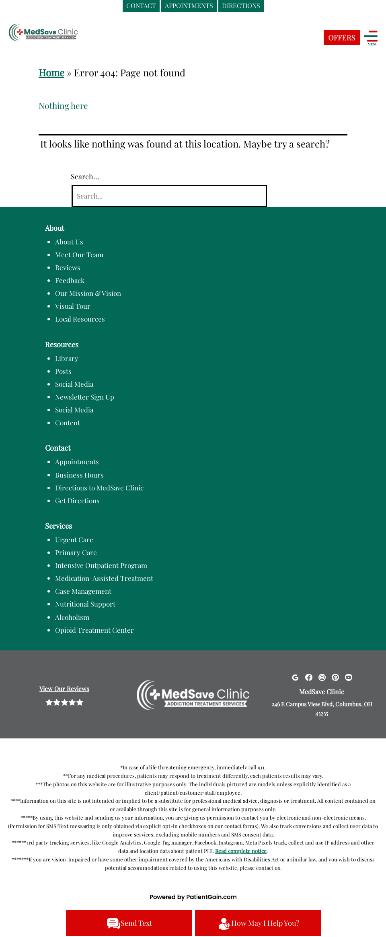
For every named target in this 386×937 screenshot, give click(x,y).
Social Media (74, 383)
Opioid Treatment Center (94, 629)
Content (67, 422)
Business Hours (79, 474)
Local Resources (80, 318)
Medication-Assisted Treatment (104, 578)
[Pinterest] (335, 677)
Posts (63, 371)
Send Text (129, 923)
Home (51, 72)
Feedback (69, 280)
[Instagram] (322, 677)
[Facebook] (308, 677)
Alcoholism (72, 617)
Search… (85, 176)
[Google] (295, 677)
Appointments (77, 461)
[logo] (58, 33)
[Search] (169, 196)
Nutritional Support (85, 603)
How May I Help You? (258, 923)
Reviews (67, 267)
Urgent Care (74, 539)
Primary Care (76, 552)
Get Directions (77, 500)
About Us (69, 241)
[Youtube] (348, 677)
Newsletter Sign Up (84, 396)
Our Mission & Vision (88, 293)
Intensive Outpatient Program (101, 565)
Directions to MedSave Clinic (99, 487)
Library (66, 358)
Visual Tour (72, 305)
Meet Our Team (79, 254)
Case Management (83, 590)
